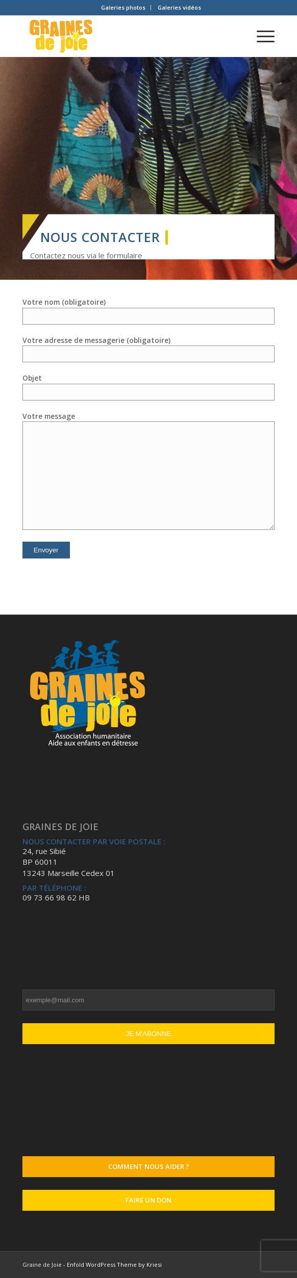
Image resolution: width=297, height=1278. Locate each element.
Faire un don (148, 1200)
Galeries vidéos (179, 7)
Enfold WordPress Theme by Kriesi (114, 1264)
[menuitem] (123, 7)
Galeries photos (123, 7)
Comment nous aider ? (148, 1166)
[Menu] (260, 36)
